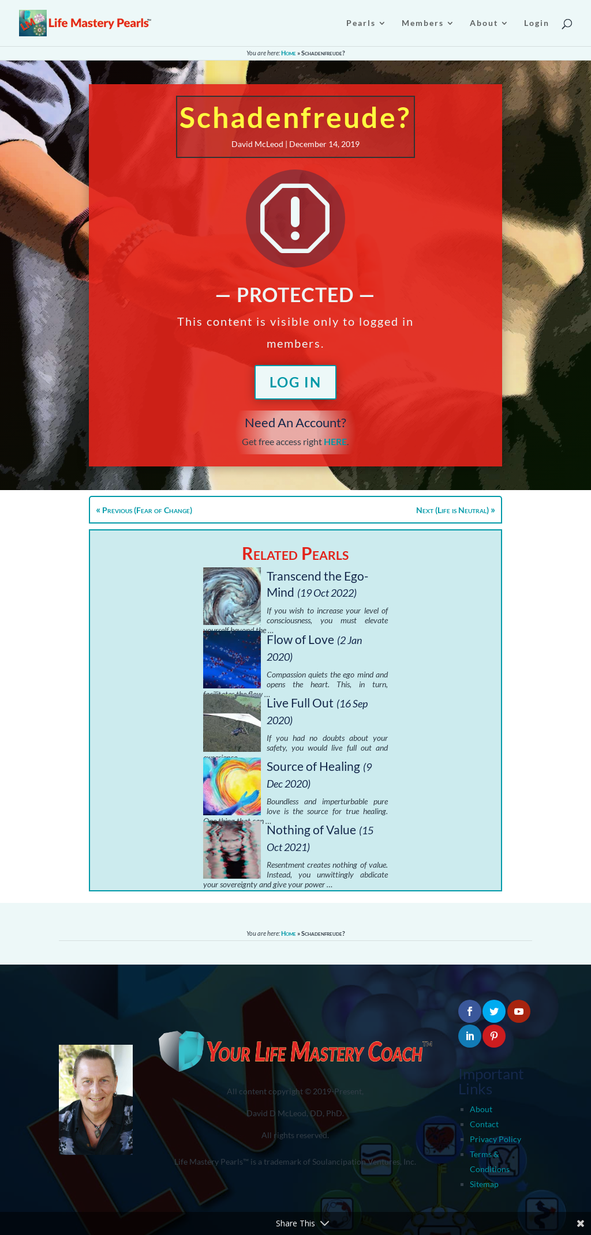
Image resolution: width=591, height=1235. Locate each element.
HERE (335, 441)
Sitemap (484, 1184)
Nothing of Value (311, 829)
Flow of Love (300, 639)
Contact (484, 1124)
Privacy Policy (495, 1139)
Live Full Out (300, 702)
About (481, 1109)
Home (288, 53)
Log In (295, 382)
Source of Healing (313, 766)
